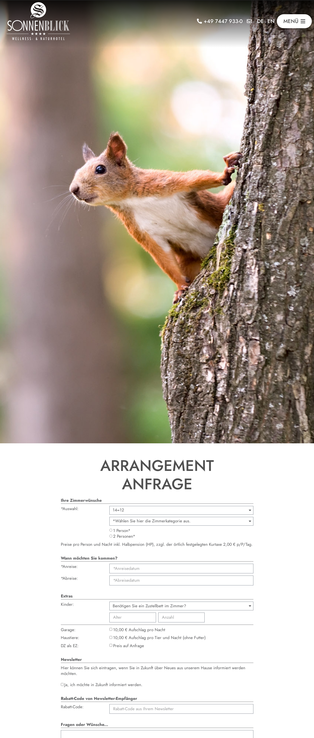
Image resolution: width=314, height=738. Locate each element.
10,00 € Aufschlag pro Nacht (139, 630)
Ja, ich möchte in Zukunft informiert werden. (103, 685)
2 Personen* (124, 536)
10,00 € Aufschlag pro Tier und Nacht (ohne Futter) (159, 638)
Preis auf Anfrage (128, 646)
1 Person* (121, 531)
